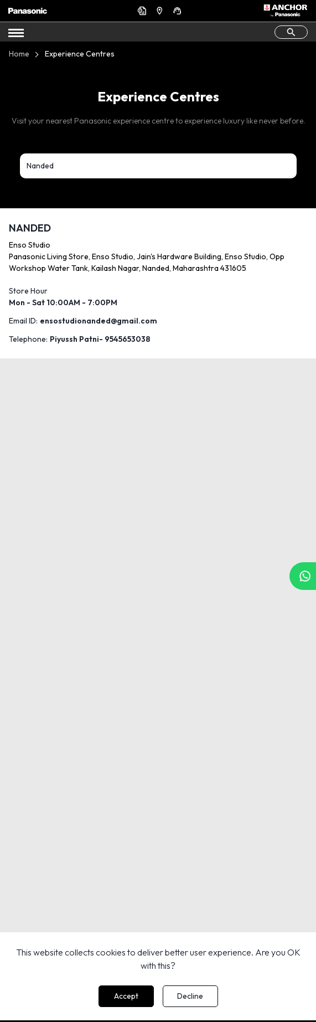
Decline (190, 996)
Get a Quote (143, 10)
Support (179, 10)
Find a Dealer (161, 10)
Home (19, 54)
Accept (126, 996)
